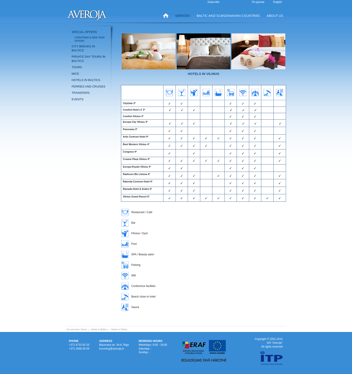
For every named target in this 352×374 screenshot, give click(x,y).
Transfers (81, 92)
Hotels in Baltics (86, 80)
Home (84, 329)
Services (182, 15)
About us (275, 15)
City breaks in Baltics (83, 48)
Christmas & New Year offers (90, 39)
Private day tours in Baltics (88, 58)
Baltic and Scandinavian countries (228, 15)
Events (78, 99)
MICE (75, 73)
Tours (77, 67)
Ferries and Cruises (88, 86)
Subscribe (213, 2)
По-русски (258, 2)
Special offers (84, 32)
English (277, 2)
